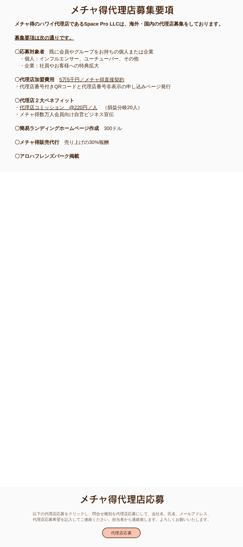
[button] (121, 533)
